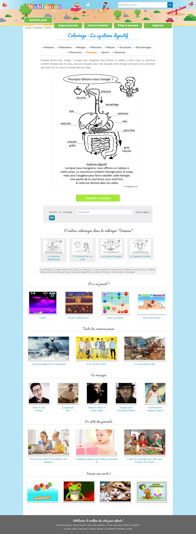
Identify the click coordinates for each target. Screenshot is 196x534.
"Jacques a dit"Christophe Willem (126, 407)
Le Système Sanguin (111, 255)
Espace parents (68, 25)
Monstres (96, 47)
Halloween (65, 47)
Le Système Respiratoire (53, 256)
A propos (67, 528)
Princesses (75, 52)
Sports (106, 52)
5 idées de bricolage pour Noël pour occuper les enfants (145, 459)
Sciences (92, 52)
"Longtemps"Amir (68, 407)
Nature (110, 47)
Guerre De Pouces (151, 316)
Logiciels (158, 25)
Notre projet (77, 528)
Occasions (125, 47)
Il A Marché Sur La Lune (82, 256)
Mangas (81, 47)
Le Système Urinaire (140, 255)
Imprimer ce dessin (98, 198)
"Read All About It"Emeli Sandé (97, 407)
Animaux (49, 47)
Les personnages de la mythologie (48, 363)
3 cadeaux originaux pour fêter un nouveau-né (96, 459)
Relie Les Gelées (115, 316)
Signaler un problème (106, 528)
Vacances (119, 52)
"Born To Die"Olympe (39, 407)
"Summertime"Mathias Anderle (155, 407)
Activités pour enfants (38, 22)
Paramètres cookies (124, 528)
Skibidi (42, 316)
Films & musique (128, 25)
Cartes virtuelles (98, 25)
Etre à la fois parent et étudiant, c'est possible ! (48, 459)
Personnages (143, 47)
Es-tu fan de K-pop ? (97, 363)
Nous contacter (90, 528)
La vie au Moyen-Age (145, 363)
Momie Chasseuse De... (79, 316)
